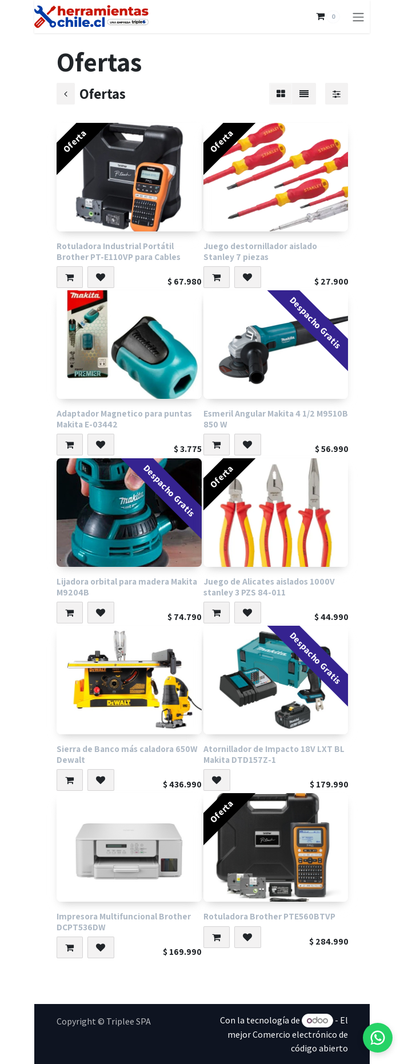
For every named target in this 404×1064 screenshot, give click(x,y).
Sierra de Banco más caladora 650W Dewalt (127, 754)
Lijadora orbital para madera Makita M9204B (127, 586)
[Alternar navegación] (358, 17)
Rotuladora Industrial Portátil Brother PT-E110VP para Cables (119, 251)
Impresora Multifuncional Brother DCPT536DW (124, 921)
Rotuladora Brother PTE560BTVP (269, 916)
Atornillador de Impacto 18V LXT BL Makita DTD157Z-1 (273, 754)
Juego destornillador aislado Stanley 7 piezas (260, 251)
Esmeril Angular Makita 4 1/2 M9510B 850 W (275, 418)
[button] (70, 277)
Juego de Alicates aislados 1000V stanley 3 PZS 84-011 (268, 586)
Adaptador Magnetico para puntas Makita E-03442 (124, 418)
